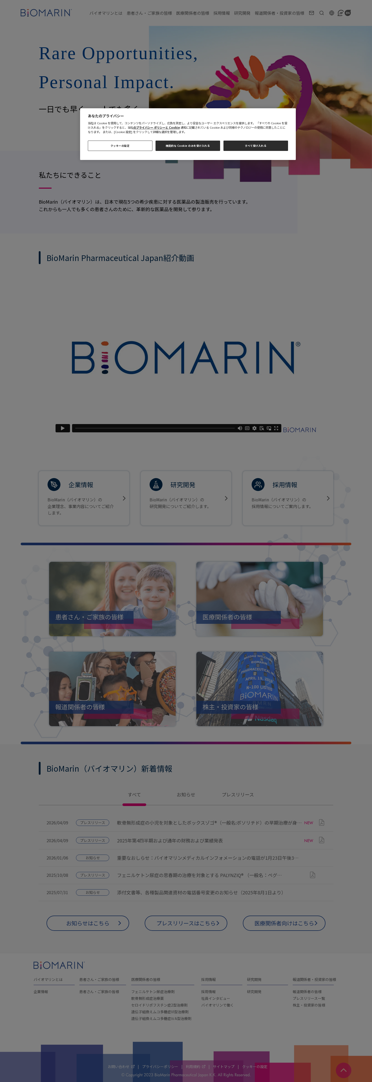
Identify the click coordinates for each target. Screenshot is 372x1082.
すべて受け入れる (255, 146)
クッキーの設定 (120, 146)
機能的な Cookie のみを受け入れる (188, 146)
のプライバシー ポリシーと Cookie (156, 127)
